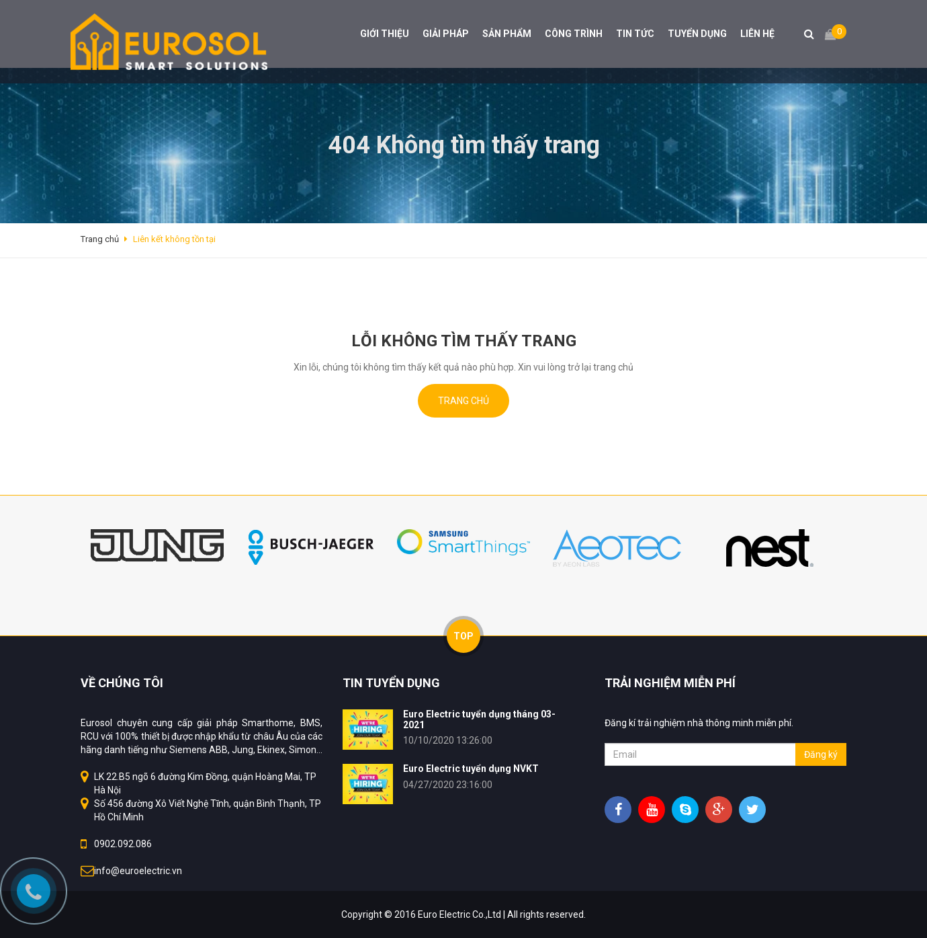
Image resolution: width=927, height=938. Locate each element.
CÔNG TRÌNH (574, 33)
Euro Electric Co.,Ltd (459, 914)
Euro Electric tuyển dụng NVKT (471, 768)
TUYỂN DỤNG (697, 33)
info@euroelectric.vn (138, 870)
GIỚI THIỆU (384, 33)
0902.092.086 (123, 843)
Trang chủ (463, 400)
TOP (463, 636)
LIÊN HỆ (757, 33)
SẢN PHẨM (506, 33)
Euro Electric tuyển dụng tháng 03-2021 (479, 719)
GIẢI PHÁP (446, 33)
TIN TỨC (635, 33)
